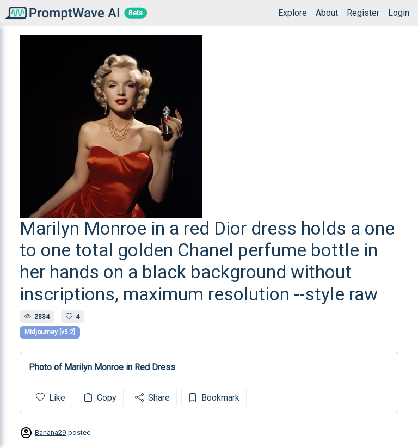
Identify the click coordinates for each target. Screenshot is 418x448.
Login (398, 13)
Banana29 (50, 432)
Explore (292, 13)
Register (363, 13)
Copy (100, 397)
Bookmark (213, 397)
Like (50, 397)
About (327, 13)
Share (152, 397)
